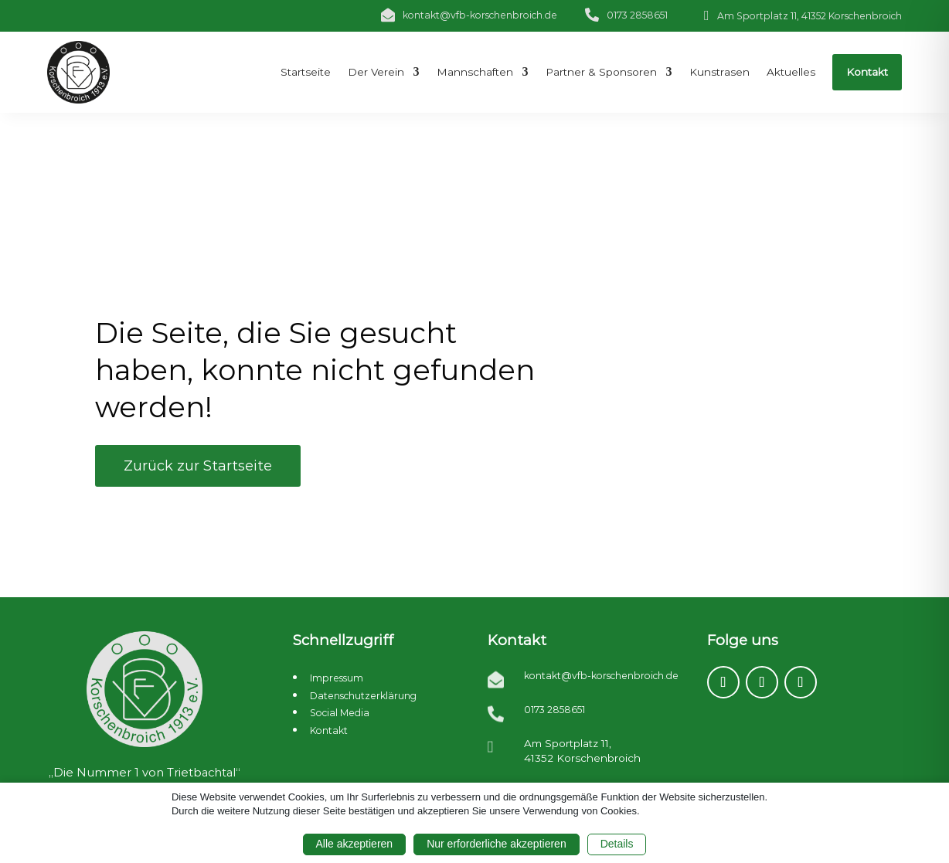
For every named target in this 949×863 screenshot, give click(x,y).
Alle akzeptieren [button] (354, 844)
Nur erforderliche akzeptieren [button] (496, 844)
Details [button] (617, 844)
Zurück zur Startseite (198, 465)
